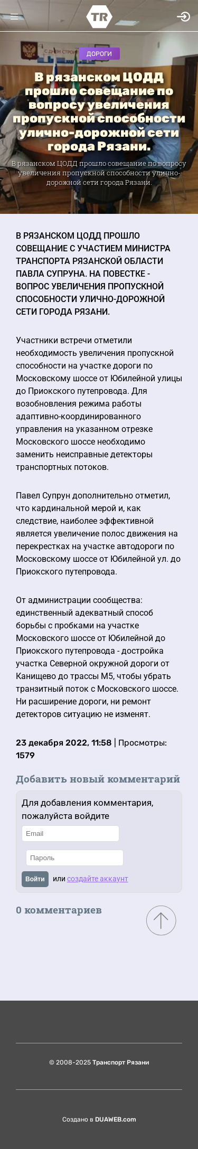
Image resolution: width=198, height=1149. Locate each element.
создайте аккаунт (97, 878)
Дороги (99, 54)
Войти (35, 879)
